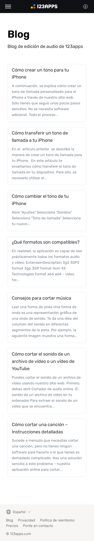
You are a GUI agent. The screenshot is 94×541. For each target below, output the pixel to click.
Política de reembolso (57, 520)
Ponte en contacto (38, 526)
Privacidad (26, 520)
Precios (12, 526)
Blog (9, 520)
